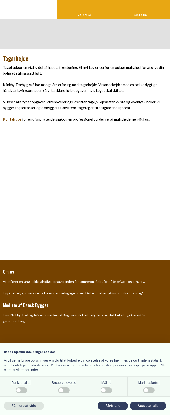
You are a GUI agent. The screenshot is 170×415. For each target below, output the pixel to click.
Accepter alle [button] (148, 406)
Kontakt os (12, 119)
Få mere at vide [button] (24, 406)
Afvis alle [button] (112, 406)
